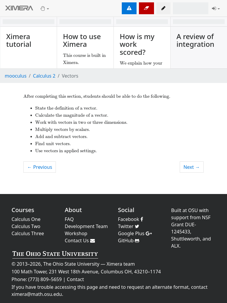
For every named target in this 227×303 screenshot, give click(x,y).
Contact (75, 279)
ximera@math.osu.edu (37, 294)
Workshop (76, 233)
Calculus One (26, 219)
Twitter (128, 226)
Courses (23, 210)
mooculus (16, 76)
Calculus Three (28, 233)
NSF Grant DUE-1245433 (190, 224)
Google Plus (135, 233)
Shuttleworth (185, 238)
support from (186, 217)
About (73, 210)
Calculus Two (26, 226)
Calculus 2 (44, 76)
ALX (175, 246)
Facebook (130, 219)
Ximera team (121, 264)
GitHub (128, 240)
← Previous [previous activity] (39, 167)
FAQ (69, 219)
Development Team (86, 226)
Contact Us (80, 240)
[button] (163, 8)
